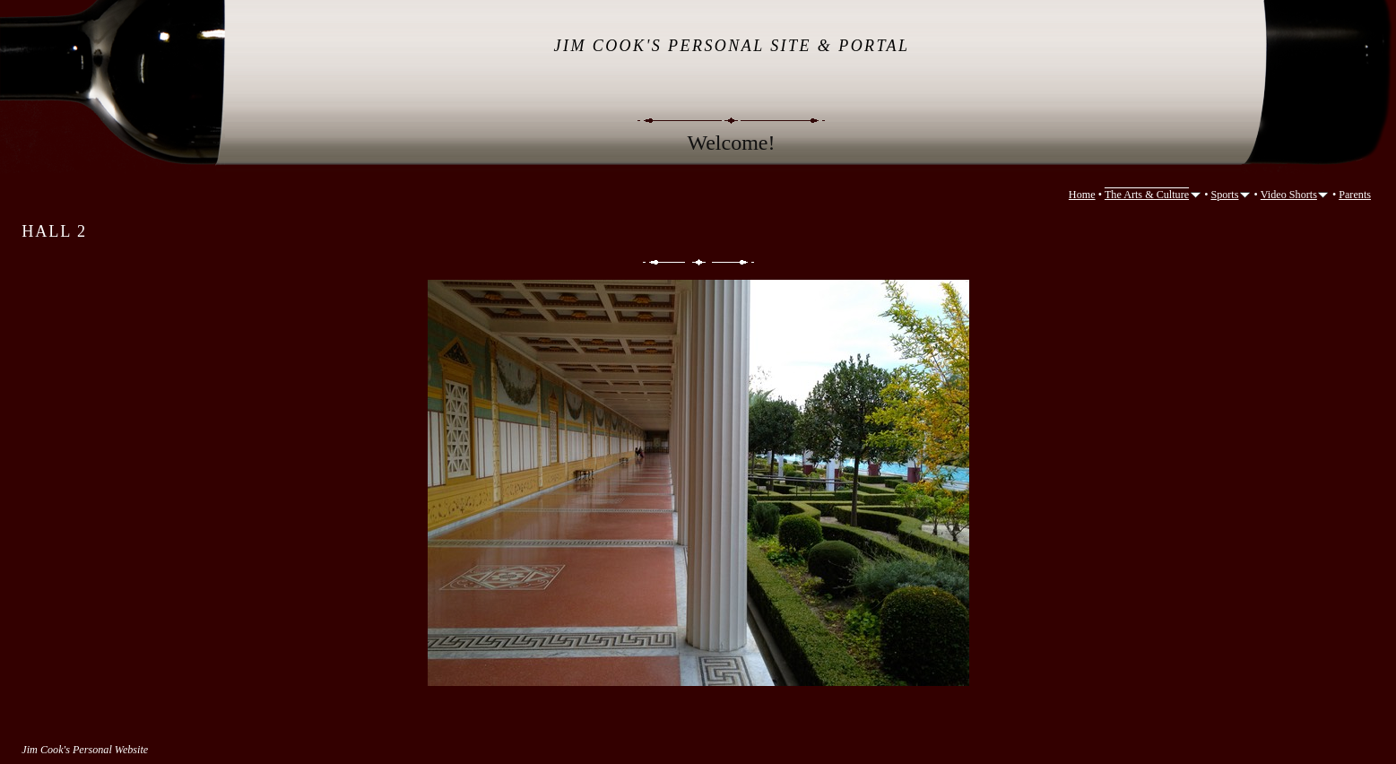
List (698, 262)
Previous (662, 262)
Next (734, 262)
